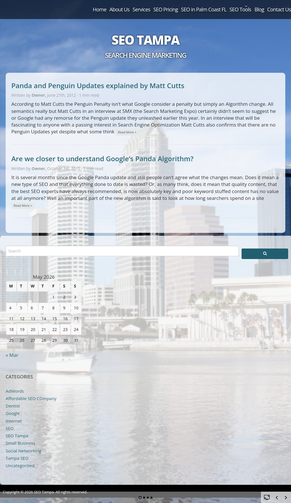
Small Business (20, 437)
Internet (14, 414)
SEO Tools (221, 6)
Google (13, 407)
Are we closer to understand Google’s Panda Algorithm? (102, 152)
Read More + (127, 126)
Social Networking (23, 444)
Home (55, 6)
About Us (80, 6)
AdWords (15, 385)
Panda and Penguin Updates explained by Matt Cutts (97, 79)
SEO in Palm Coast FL (179, 6)
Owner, (39, 89)
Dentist (13, 399)
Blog (250, 6)
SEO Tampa (145, 33)
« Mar (12, 348)
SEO (10, 422)
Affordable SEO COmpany (31, 392)
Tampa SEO (17, 452)
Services (107, 6)
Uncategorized (20, 459)
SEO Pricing (136, 6)
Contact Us (275, 6)
